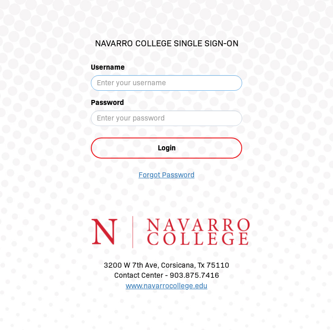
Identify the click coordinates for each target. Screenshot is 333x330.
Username (108, 67)
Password (107, 102)
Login (167, 147)
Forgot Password (166, 174)
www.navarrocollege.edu (166, 285)
